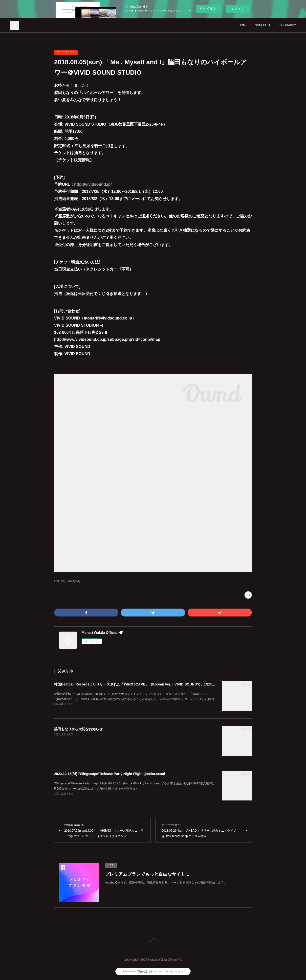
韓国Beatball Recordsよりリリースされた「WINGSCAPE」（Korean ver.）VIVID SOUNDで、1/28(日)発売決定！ (144, 684)
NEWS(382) (73, 581)
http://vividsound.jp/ (93, 184)
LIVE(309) (59, 581)
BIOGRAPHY (287, 25)
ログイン (238, 9)
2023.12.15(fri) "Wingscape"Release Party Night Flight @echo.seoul (109, 774)
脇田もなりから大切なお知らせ (78, 729)
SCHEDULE (263, 25)
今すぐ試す (208, 8)
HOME (243, 25)
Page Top (153, 940)
